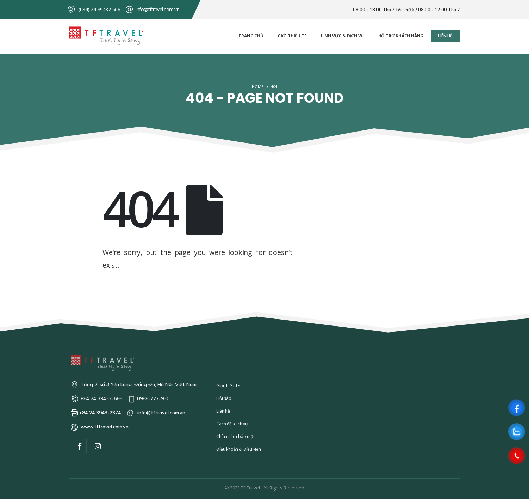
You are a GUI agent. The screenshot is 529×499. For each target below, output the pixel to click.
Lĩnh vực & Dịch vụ (342, 36)
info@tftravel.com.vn (157, 9)
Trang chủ (250, 36)
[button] (445, 36)
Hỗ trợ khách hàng (401, 36)
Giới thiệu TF (292, 36)
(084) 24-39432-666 (99, 9)
